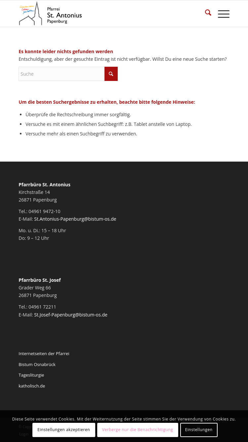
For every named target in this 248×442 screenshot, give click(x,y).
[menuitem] (204, 13)
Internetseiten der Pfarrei (44, 353)
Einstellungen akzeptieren (63, 429)
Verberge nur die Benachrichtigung (137, 429)
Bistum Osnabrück (37, 364)
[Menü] (220, 13)
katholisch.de (32, 386)
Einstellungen (199, 429)
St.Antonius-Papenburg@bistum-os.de (75, 219)
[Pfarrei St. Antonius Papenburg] (103, 13)
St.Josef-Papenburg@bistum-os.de (70, 315)
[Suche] (204, 13)
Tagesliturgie (31, 375)
